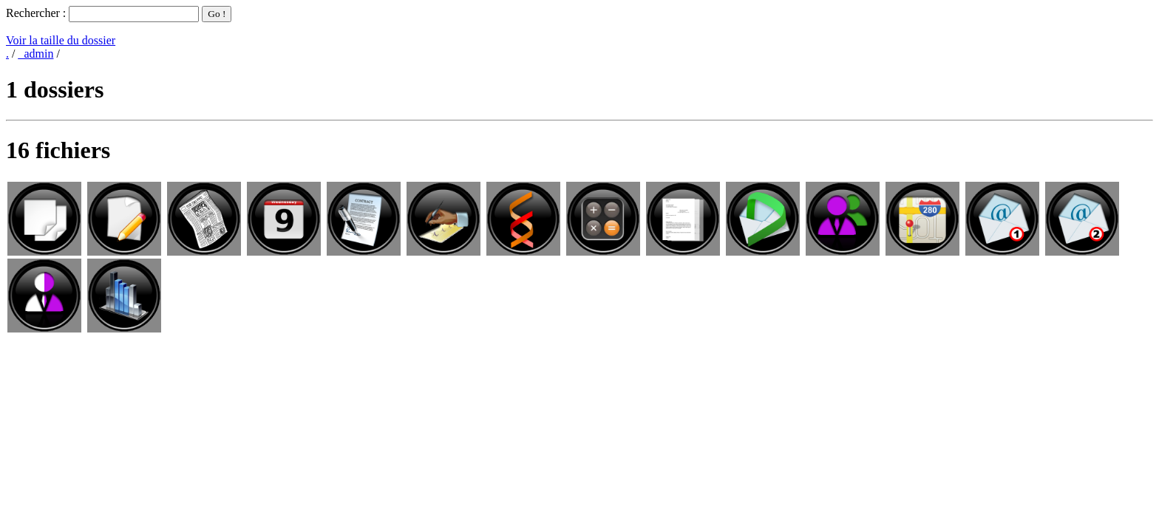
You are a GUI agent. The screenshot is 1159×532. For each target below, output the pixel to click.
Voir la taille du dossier (60, 40)
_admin (35, 53)
